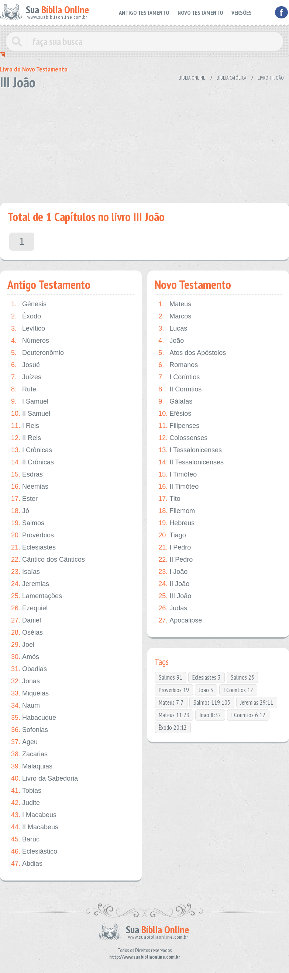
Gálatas (175, 401)
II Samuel (30, 414)
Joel (22, 645)
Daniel (26, 620)
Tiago (172, 535)
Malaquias (31, 766)
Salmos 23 (242, 677)
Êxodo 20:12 (173, 727)
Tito (169, 499)
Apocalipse (180, 620)
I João (172, 572)
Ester (24, 499)
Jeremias (30, 584)
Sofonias (29, 730)
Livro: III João (271, 78)
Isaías (25, 572)
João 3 (206, 690)
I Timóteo (177, 474)
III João (174, 596)
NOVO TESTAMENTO (200, 12)
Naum (25, 705)
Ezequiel (29, 608)
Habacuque (33, 718)
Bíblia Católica (231, 78)
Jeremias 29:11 (256, 702)
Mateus (174, 304)
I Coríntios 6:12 (248, 715)
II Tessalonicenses (191, 462)
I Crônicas (31, 450)
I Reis (25, 426)
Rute (23, 389)
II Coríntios (180, 389)
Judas (172, 608)
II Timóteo (178, 487)
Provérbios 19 (174, 690)
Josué (25, 365)
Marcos (174, 316)
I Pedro (174, 547)
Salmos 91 (170, 677)
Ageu (24, 742)
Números (30, 341)
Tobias (26, 791)
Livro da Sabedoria (44, 778)
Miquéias (30, 693)
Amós (25, 657)
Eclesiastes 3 (206, 677)
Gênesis (29, 304)
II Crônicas (32, 462)
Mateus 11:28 (174, 715)
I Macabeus (33, 815)
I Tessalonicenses (190, 450)
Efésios (174, 414)
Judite (25, 803)
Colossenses (182, 438)
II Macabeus (34, 827)
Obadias (29, 669)
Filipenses (178, 426)
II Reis (26, 438)
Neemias (29, 487)
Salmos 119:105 (211, 702)
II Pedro (175, 560)
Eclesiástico (34, 851)
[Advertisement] (142, 143)
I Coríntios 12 (238, 690)
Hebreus (176, 523)
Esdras (27, 474)
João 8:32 (210, 715)
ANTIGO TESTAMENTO (144, 12)
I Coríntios (179, 377)
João (171, 341)
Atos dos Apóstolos (192, 353)
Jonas (25, 681)
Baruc (25, 839)
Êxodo (26, 316)
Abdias (26, 864)
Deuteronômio (37, 353)
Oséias (27, 633)
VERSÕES (241, 12)
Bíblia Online (192, 78)
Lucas (172, 328)
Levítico (28, 328)
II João (173, 584)
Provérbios (32, 535)
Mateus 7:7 (171, 702)
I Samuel (29, 401)
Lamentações (36, 596)
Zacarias (29, 754)
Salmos (27, 523)
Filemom (176, 511)
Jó (20, 511)
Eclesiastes (33, 547)
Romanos (178, 365)
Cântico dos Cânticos (48, 560)
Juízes (26, 377)
